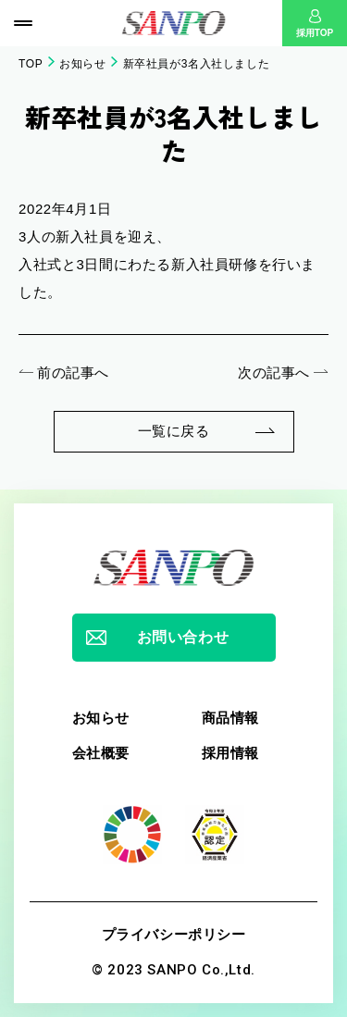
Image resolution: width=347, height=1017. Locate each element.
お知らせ (82, 63)
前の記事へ (73, 372)
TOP (31, 63)
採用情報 (230, 753)
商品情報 (230, 718)
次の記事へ (274, 372)
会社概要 (101, 753)
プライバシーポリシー (174, 934)
